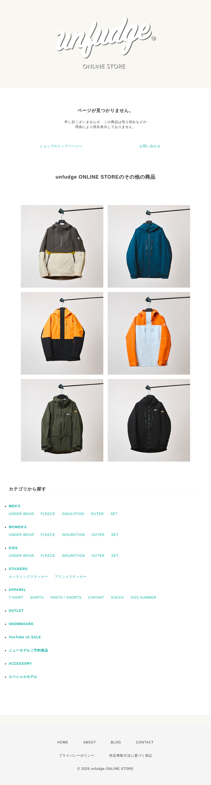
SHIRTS (37, 597)
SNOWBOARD (21, 624)
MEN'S (15, 506)
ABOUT (89, 742)
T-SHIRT (16, 597)
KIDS (13, 548)
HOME (62, 742)
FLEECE (48, 514)
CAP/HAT (96, 597)
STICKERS (18, 569)
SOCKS (117, 597)
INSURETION (73, 535)
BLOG (116, 742)
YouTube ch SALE (25, 637)
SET (114, 514)
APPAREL (17, 590)
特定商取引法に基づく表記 (130, 755)
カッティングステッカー (28, 577)
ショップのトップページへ (61, 146)
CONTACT (145, 742)
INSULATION (73, 514)
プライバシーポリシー (77, 755)
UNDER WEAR (21, 514)
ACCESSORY (20, 664)
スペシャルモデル (23, 677)
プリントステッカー (71, 577)
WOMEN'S (18, 527)
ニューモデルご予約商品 (28, 650)
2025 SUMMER (143, 597)
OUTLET (16, 611)
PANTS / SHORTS (66, 597)
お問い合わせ (150, 146)
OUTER (97, 514)
